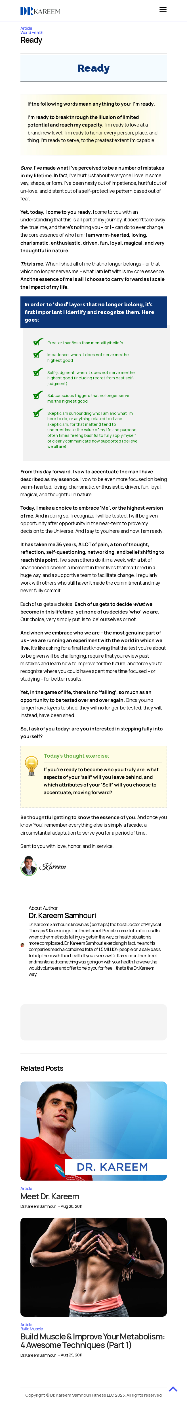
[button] (163, 8)
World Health (31, 32)
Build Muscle (31, 1329)
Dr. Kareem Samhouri (38, 1206)
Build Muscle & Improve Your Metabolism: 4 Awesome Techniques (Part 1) (87, 1345)
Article (26, 1188)
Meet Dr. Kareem (50, 1196)
